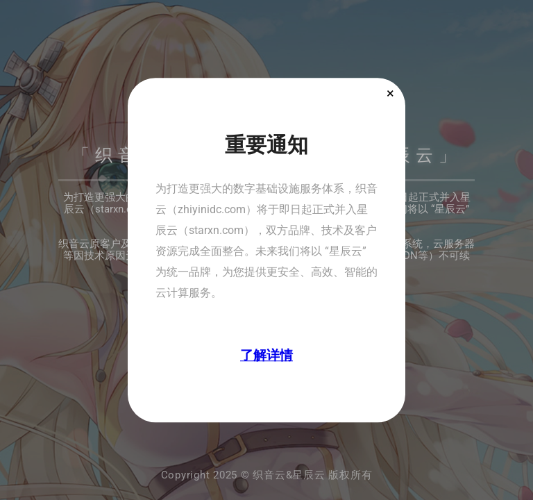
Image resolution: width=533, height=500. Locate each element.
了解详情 (266, 355)
